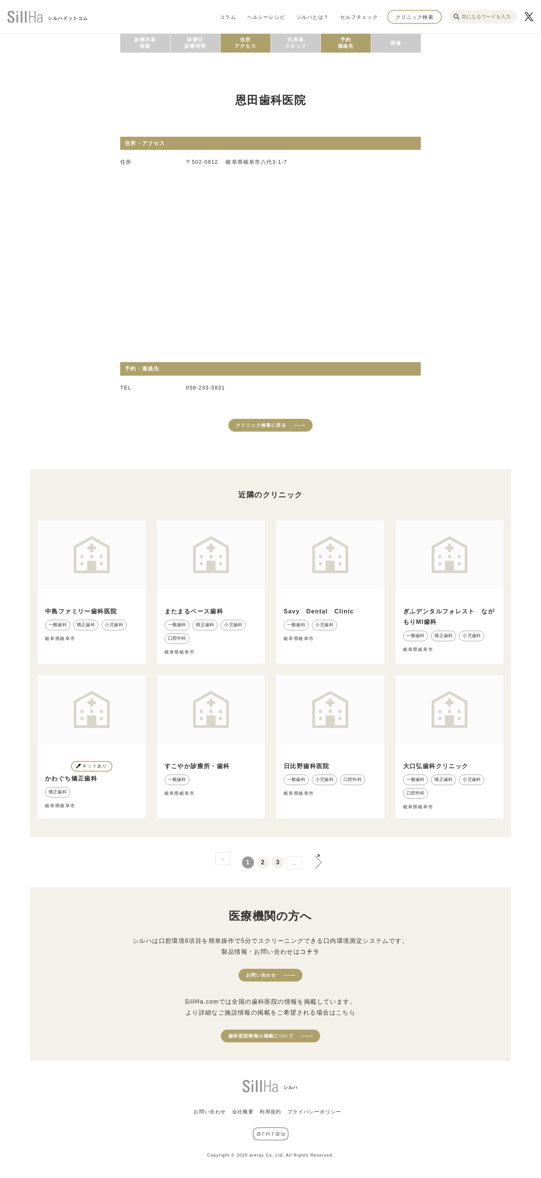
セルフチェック (359, 17)
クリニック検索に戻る (261, 425)
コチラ (309, 951)
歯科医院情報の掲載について (261, 1036)
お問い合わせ (261, 975)
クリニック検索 (415, 17)
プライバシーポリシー (314, 1112)
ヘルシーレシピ (266, 17)
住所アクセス (245, 43)
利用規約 (270, 1112)
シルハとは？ (312, 17)
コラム (228, 17)
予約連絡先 (346, 43)
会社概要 (243, 1112)
